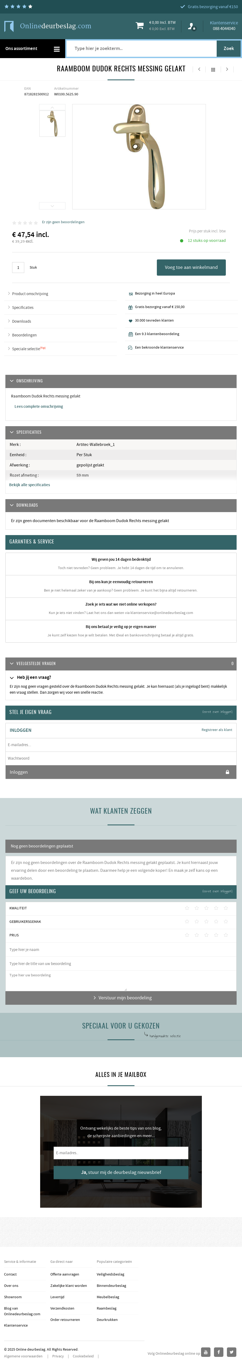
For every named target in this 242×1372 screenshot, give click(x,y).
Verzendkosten (62, 1308)
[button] (121, 664)
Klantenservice (16, 1325)
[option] (52, 124)
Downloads (21, 321)
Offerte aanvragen (64, 1274)
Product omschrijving (30, 293)
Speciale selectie (26, 349)
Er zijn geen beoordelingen (63, 222)
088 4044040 (224, 29)
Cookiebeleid (83, 1356)
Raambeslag (106, 1308)
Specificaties (22, 307)
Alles (213, 69)
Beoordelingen (24, 335)
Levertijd (57, 1297)
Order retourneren (65, 1319)
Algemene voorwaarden (23, 1356)
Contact (10, 1274)
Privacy (58, 1356)
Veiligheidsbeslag (110, 1274)
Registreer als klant (217, 729)
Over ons (11, 1285)
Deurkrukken (107, 1319)
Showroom (13, 1297)
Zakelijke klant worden (68, 1285)
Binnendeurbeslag (111, 1285)
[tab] (121, 664)
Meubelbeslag (108, 1297)
